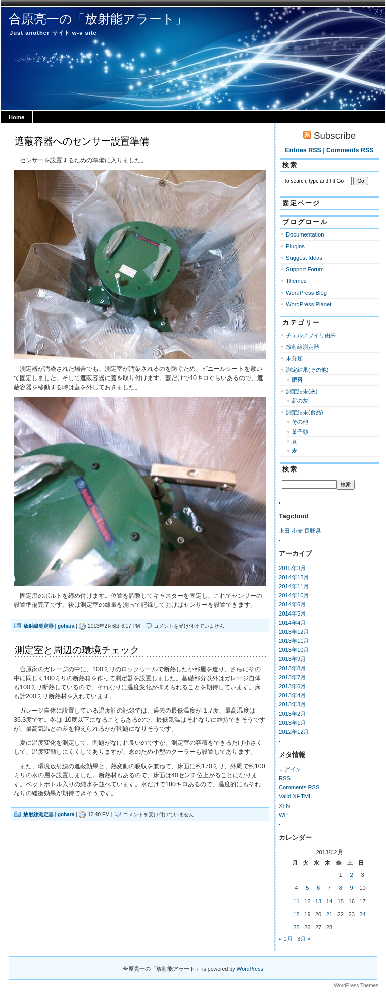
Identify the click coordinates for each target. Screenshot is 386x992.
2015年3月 (292, 568)
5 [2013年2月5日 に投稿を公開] (307, 888)
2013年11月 (294, 641)
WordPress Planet (308, 304)
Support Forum (305, 269)
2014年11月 (294, 586)
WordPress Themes (356, 985)
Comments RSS (350, 150)
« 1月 (286, 939)
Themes (296, 281)
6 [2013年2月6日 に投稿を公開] (318, 888)
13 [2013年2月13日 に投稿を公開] (318, 901)
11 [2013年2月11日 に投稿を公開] (296, 901)
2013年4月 (292, 695)
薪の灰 (300, 401)
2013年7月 (292, 677)
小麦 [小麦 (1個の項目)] (297, 531)
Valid (295, 796)
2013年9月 (292, 659)
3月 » (304, 939)
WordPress (250, 969)
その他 (300, 422)
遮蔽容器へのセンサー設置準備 (82, 141)
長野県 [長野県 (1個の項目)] (312, 531)
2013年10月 (294, 650)
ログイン (290, 769)
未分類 (294, 358)
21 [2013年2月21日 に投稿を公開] (329, 914)
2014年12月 (294, 577)
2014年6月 (292, 604)
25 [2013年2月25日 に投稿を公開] (296, 927)
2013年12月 (294, 632)
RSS (285, 778)
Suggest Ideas (304, 258)
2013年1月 (292, 723)
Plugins (295, 246)
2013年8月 (292, 668)
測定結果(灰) (301, 391)
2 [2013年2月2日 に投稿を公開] (351, 875)
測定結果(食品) (304, 412)
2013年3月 (292, 704)
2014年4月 (292, 623)
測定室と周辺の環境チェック (77, 650)
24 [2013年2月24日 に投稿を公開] (362, 914)
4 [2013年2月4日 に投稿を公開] (296, 888)
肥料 (297, 379)
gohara (66, 626)
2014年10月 (294, 595)
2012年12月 (294, 732)
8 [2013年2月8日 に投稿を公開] (340, 888)
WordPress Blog (306, 293)
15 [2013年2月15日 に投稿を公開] (340, 901)
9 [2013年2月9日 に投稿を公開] (351, 888)
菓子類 (300, 432)
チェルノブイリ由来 (311, 335)
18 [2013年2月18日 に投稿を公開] (296, 914)
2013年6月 (292, 686)
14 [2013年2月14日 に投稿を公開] (329, 901)
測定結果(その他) (307, 370)
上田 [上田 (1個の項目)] (284, 531)
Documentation (305, 234)
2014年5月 (292, 613)
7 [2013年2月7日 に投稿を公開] (329, 888)
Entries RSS (303, 150)
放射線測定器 (38, 626)
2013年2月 (292, 714)
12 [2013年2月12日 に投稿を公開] (307, 901)
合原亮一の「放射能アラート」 (98, 19)
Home (16, 117)
